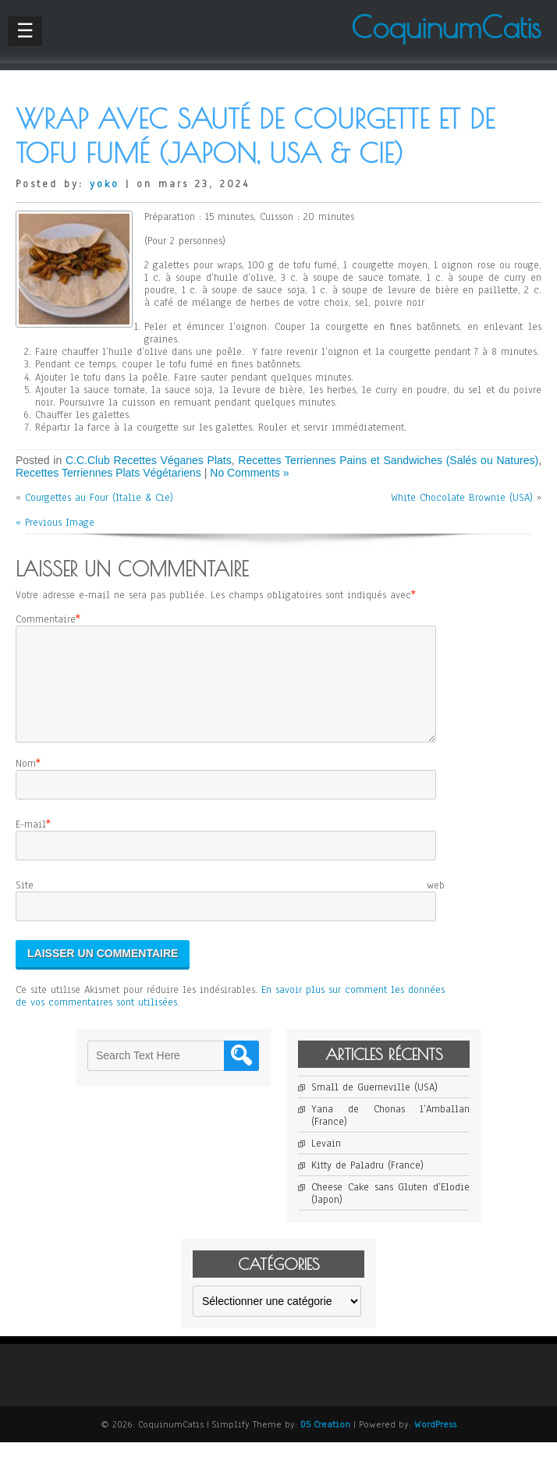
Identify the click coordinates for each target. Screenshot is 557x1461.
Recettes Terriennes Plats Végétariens (108, 472)
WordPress (435, 1443)
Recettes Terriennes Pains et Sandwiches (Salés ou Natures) (388, 460)
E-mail (31, 843)
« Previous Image (55, 523)
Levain (326, 1162)
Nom (26, 782)
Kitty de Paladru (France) (367, 1184)
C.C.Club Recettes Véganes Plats (149, 460)
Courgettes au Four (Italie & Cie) (99, 498)
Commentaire (46, 619)
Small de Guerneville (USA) (374, 1106)
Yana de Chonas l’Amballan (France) (390, 1134)
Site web (230, 904)
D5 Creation (325, 1443)
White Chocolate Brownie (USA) (462, 498)
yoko (104, 184)
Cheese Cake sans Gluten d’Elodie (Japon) (390, 1212)
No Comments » (249, 472)
